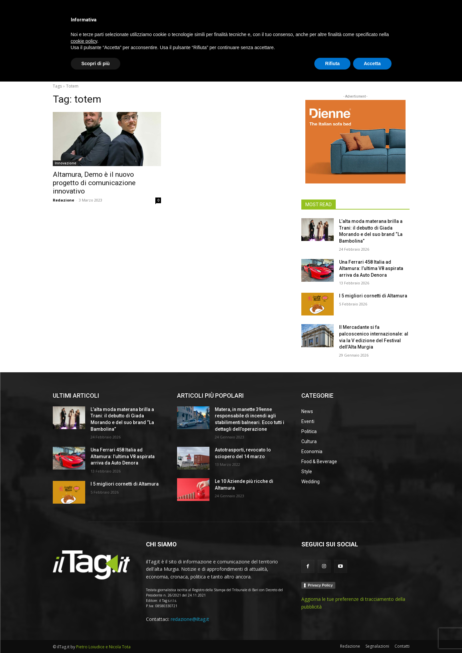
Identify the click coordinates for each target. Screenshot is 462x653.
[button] (402, 68)
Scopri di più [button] (96, 634)
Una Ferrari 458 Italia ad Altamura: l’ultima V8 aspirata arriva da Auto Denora (371, 268)
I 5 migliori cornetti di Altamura (373, 295)
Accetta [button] (372, 634)
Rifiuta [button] (332, 634)
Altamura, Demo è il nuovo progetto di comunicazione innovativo (94, 182)
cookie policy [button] (84, 612)
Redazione (63, 200)
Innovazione (65, 163)
